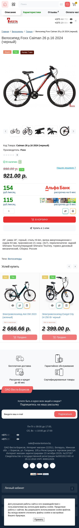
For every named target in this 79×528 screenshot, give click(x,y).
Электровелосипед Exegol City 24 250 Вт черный (58, 316)
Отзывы (53, 12)
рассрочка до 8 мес (65, 204)
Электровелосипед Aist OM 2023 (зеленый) (19, 316)
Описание (10, 12)
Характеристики (32, 12)
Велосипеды (15, 258)
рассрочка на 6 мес (65, 192)
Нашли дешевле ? (66, 168)
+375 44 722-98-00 (62, 19)
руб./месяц (9, 192)
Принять (38, 519)
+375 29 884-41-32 (62, 22)
